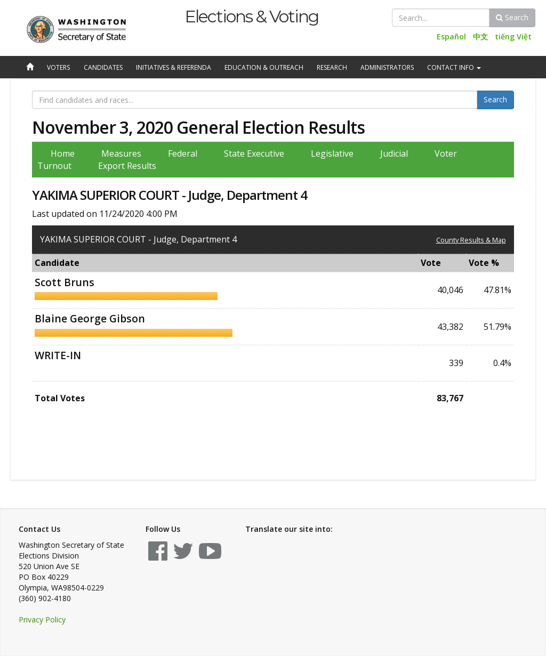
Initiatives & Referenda (173, 67)
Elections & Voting (251, 16)
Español (451, 36)
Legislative (332, 153)
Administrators (387, 67)
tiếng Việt (513, 36)
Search (512, 17)
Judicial (394, 153)
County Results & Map (471, 240)
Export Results (127, 166)
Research (332, 67)
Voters (58, 67)
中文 (480, 36)
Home (63, 153)
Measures (121, 153)
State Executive (254, 153)
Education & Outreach (263, 67)
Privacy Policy (42, 619)
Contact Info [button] (454, 67)
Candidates (103, 67)
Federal (182, 153)
